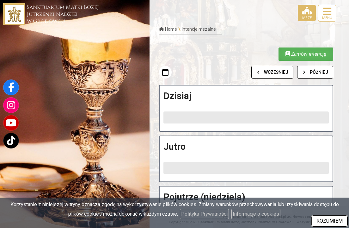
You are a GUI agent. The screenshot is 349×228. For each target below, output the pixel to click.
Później (315, 72)
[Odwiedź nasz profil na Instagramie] (11, 105)
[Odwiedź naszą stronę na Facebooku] (11, 87)
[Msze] (307, 13)
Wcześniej (272, 72)
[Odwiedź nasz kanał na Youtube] (11, 123)
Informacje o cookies (256, 214)
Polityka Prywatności (204, 214)
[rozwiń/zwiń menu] (327, 13)
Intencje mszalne (199, 29)
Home (168, 29)
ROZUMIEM (329, 221)
